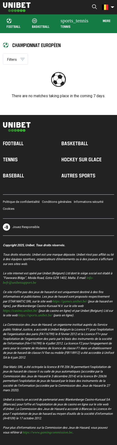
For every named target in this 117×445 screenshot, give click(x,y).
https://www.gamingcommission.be (47, 432)
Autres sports (78, 175)
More (107, 21)
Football (13, 23)
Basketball (40, 23)
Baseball (13, 175)
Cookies (8, 208)
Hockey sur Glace (81, 159)
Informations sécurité (88, 202)
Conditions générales (56, 202)
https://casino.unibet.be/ (20, 310)
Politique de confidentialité (21, 202)
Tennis (74, 23)
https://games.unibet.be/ (70, 301)
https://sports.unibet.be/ (35, 315)
